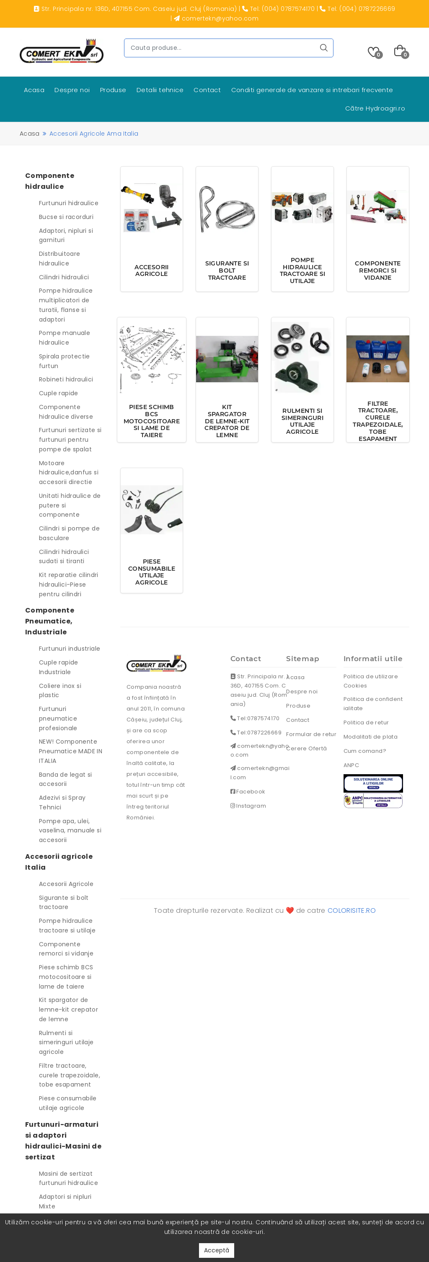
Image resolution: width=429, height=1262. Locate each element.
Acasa (34, 89)
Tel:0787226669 (256, 733)
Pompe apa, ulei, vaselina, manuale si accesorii (70, 831)
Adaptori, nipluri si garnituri (66, 236)
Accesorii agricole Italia (59, 862)
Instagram (248, 806)
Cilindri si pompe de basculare (69, 533)
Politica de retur (366, 722)
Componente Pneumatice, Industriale (49, 621)
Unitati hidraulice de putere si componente (70, 505)
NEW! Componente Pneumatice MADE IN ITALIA (70, 751)
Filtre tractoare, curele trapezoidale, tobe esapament (69, 1075)
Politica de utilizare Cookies (371, 681)
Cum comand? (365, 751)
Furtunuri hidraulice (68, 203)
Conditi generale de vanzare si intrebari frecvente (312, 89)
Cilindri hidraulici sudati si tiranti (64, 557)
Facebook (248, 792)
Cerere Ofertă (306, 748)
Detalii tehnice (160, 89)
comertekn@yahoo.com (259, 750)
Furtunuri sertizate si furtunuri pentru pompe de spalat (70, 439)
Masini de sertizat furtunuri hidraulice (68, 1178)
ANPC (351, 765)
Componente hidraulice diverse (66, 412)
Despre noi (72, 89)
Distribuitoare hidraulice (59, 259)
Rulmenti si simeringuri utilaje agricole (66, 1042)
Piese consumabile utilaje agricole (68, 1103)
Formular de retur (311, 734)
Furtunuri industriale (69, 648)
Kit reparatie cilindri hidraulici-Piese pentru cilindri (68, 584)
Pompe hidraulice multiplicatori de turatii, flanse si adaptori (66, 304)
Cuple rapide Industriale (58, 667)
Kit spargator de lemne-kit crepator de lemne (68, 1009)
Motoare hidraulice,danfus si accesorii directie (68, 473)
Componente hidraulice (49, 181)
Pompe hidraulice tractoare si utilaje (67, 926)
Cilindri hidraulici (64, 277)
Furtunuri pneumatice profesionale (58, 718)
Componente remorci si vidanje (66, 949)
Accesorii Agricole (66, 884)
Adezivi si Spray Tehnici (62, 802)
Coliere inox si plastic (60, 691)
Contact (207, 89)
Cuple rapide (58, 393)
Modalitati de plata (371, 737)
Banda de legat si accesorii (65, 779)
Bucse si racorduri (66, 217)
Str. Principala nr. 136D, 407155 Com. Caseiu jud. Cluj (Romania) (259, 690)
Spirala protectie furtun (64, 361)
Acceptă (216, 1250)
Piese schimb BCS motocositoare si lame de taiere (66, 977)
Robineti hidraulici (66, 379)
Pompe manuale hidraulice (64, 338)
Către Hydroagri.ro (375, 108)
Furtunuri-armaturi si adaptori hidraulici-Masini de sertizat (63, 1141)
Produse (113, 89)
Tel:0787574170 (254, 718)
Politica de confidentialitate (373, 703)
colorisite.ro (352, 910)
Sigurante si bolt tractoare (64, 903)
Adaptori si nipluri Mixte (65, 1201)
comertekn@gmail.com (259, 773)
